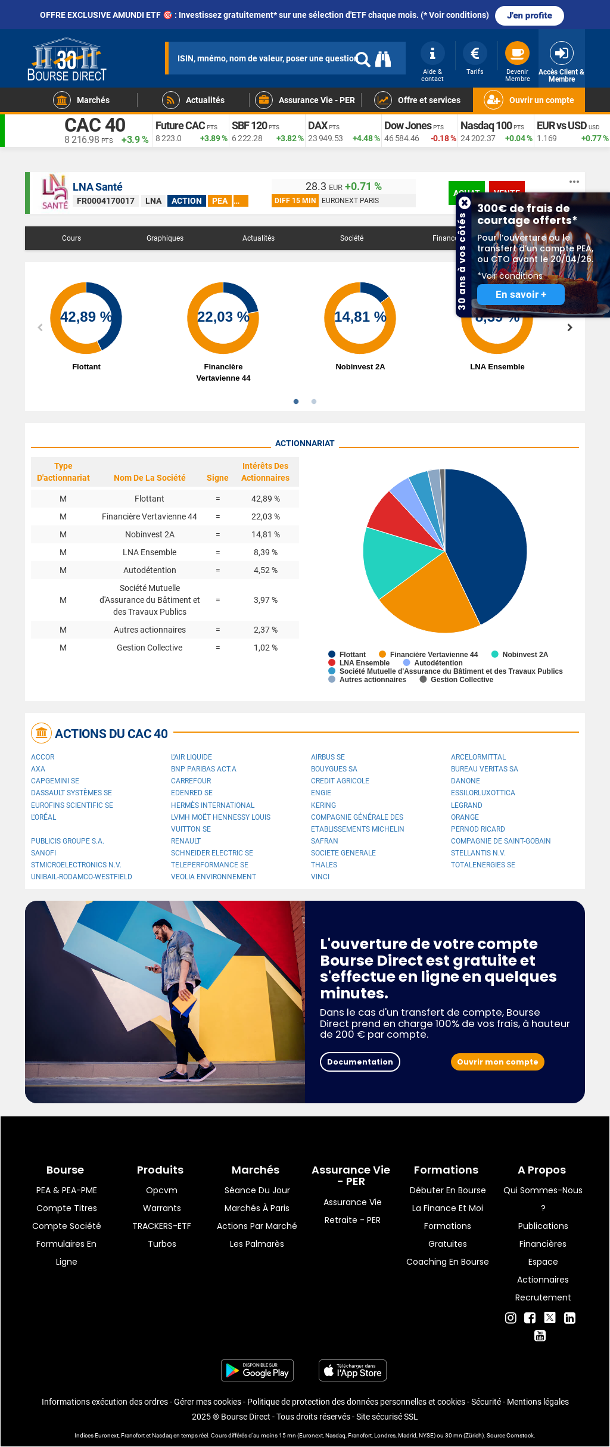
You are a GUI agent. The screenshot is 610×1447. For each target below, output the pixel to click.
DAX (317, 125)
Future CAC (180, 125)
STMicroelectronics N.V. (76, 865)
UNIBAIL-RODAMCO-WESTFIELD (81, 877)
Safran (324, 841)
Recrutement (543, 1297)
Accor (42, 757)
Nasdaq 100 (486, 125)
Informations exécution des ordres (105, 1401)
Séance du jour (257, 1190)
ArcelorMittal (478, 757)
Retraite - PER (353, 1220)
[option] (99, 327)
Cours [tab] (71, 238)
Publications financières (543, 1235)
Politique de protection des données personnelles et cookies (356, 1401)
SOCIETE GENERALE (343, 853)
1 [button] (296, 402)
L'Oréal (43, 817)
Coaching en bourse (447, 1262)
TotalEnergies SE (483, 865)
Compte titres (66, 1208)
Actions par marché (257, 1226)
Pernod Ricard (478, 829)
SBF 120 (249, 125)
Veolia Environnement (213, 877)
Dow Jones (407, 125)
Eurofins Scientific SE (72, 805)
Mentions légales (538, 1401)
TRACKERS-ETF (161, 1226)
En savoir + (521, 294)
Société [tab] (351, 238)
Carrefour (191, 781)
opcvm (162, 1190)
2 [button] (314, 402)
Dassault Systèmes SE (71, 793)
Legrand (467, 805)
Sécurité (486, 1401)
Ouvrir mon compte (498, 1062)
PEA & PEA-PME (66, 1190)
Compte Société (66, 1226)
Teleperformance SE (209, 865)
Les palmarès (257, 1244)
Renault (186, 841)
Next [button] (570, 328)
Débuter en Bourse (448, 1190)
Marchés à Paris (257, 1208)
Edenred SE (192, 793)
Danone (465, 781)
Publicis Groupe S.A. (67, 841)
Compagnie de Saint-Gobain (501, 841)
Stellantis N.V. (478, 853)
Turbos (162, 1244)
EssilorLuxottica (483, 793)
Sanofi (43, 853)
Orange (465, 817)
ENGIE (321, 793)
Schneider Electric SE (212, 853)
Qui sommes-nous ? (543, 1199)
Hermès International (212, 805)
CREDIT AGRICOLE (340, 781)
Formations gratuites (447, 1235)
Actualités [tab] (258, 238)
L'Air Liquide (191, 757)
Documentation (360, 1062)
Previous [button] (40, 328)
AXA (38, 769)
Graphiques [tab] (165, 238)
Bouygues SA (334, 769)
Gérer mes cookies (207, 1401)
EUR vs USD (562, 125)
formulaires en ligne (66, 1253)
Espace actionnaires (543, 1271)
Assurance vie (352, 1202)
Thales (324, 865)
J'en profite (529, 15)
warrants (162, 1208)
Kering (323, 805)
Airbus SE (328, 757)
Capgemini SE (55, 781)
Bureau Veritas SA (484, 769)
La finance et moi (447, 1208)
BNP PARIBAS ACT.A (203, 769)
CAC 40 (94, 125)
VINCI (320, 877)
